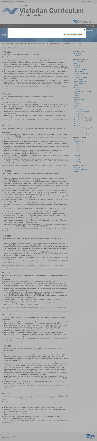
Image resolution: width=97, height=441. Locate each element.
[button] (85, 30)
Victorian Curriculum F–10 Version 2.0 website (30, 41)
